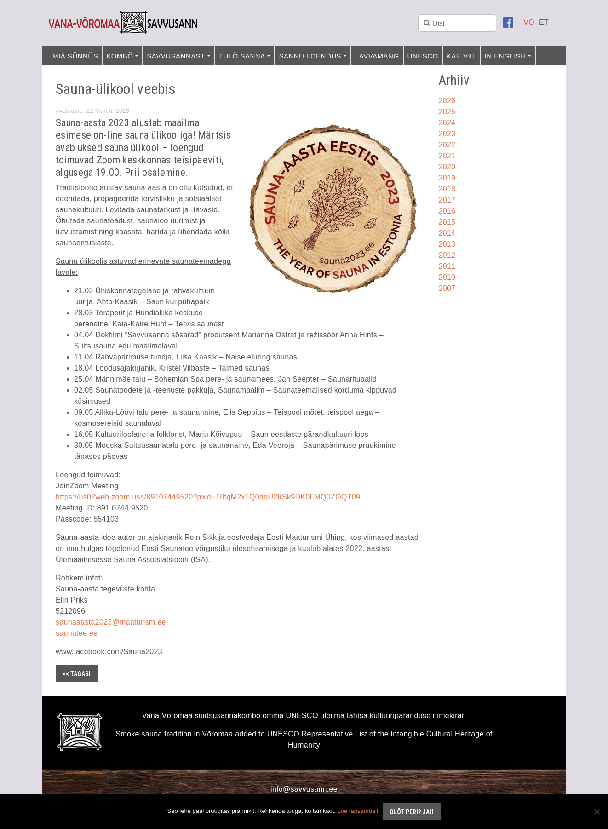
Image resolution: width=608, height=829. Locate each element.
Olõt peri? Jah (412, 812)
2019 (447, 178)
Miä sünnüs (75, 56)
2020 (447, 167)
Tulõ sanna (242, 56)
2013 (447, 244)
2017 (447, 200)
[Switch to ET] (544, 22)
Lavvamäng (377, 56)
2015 (447, 222)
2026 (447, 100)
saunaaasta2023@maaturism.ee (111, 622)
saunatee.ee (77, 633)
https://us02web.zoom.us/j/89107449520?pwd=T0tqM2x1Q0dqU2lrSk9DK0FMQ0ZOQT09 (208, 497)
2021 (447, 156)
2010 (447, 277)
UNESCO (422, 56)
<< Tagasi (77, 674)
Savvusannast (176, 56)
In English (505, 56)
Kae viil (461, 56)
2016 (447, 211)
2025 (447, 112)
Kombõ (119, 56)
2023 (447, 134)
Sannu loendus (310, 56)
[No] (596, 811)
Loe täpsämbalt (358, 810)
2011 (447, 266)
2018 (447, 189)
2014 (447, 233)
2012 (447, 255)
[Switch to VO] (529, 22)
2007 (447, 288)
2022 (447, 145)
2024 (447, 123)
